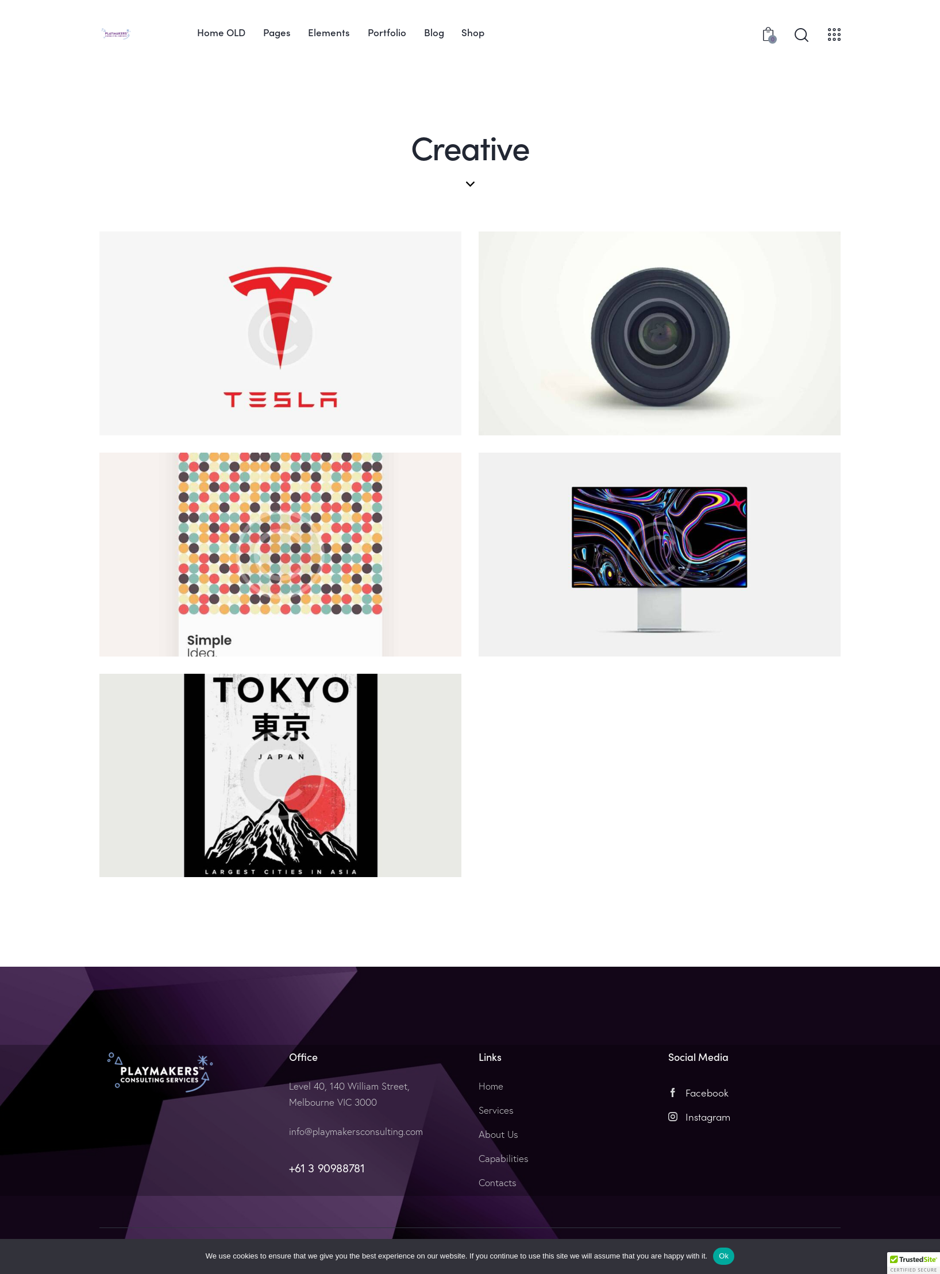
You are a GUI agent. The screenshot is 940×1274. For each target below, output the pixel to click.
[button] (913, 1263)
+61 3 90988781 (326, 1168)
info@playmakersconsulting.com (356, 1131)
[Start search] (801, 35)
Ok (724, 1256)
